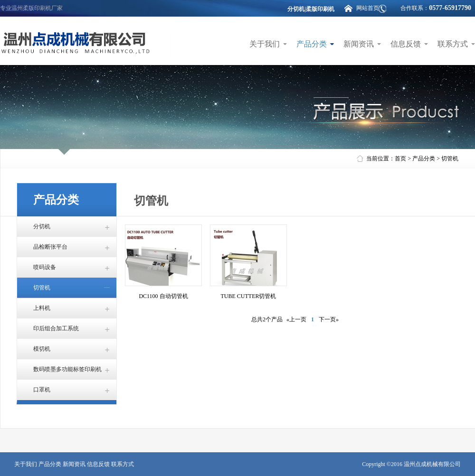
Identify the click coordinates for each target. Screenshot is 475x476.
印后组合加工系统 (56, 328)
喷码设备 (44, 267)
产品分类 (311, 44)
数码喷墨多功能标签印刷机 (67, 369)
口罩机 (41, 389)
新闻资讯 (358, 44)
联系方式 (452, 44)
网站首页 (367, 8)
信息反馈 (405, 44)
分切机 (41, 226)
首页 (400, 158)
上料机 (41, 308)
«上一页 (296, 319)
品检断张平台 (50, 246)
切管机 (449, 158)
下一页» (329, 319)
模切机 (41, 348)
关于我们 (264, 44)
